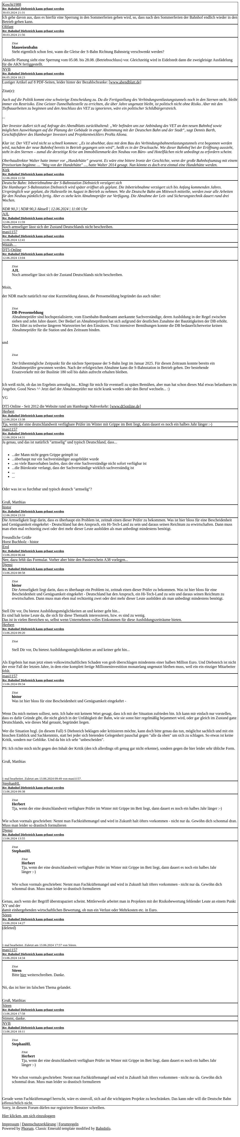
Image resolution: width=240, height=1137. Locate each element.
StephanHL (11, 783)
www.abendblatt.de (125, 82)
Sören (6, 915)
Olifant (7, 27)
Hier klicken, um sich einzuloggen (28, 1116)
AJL (5, 214)
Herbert (8, 411)
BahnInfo (103, 1128)
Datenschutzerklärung (39, 1124)
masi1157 (9, 232)
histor (6, 507)
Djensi (7, 565)
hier (23, 975)
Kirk (5, 170)
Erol (5, 547)
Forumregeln (69, 1124)
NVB (6, 69)
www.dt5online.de (125, 406)
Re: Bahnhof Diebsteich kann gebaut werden (33, 8)
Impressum (10, 1124)
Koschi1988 (11, 4)
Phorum (27, 1128)
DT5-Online (11, 250)
